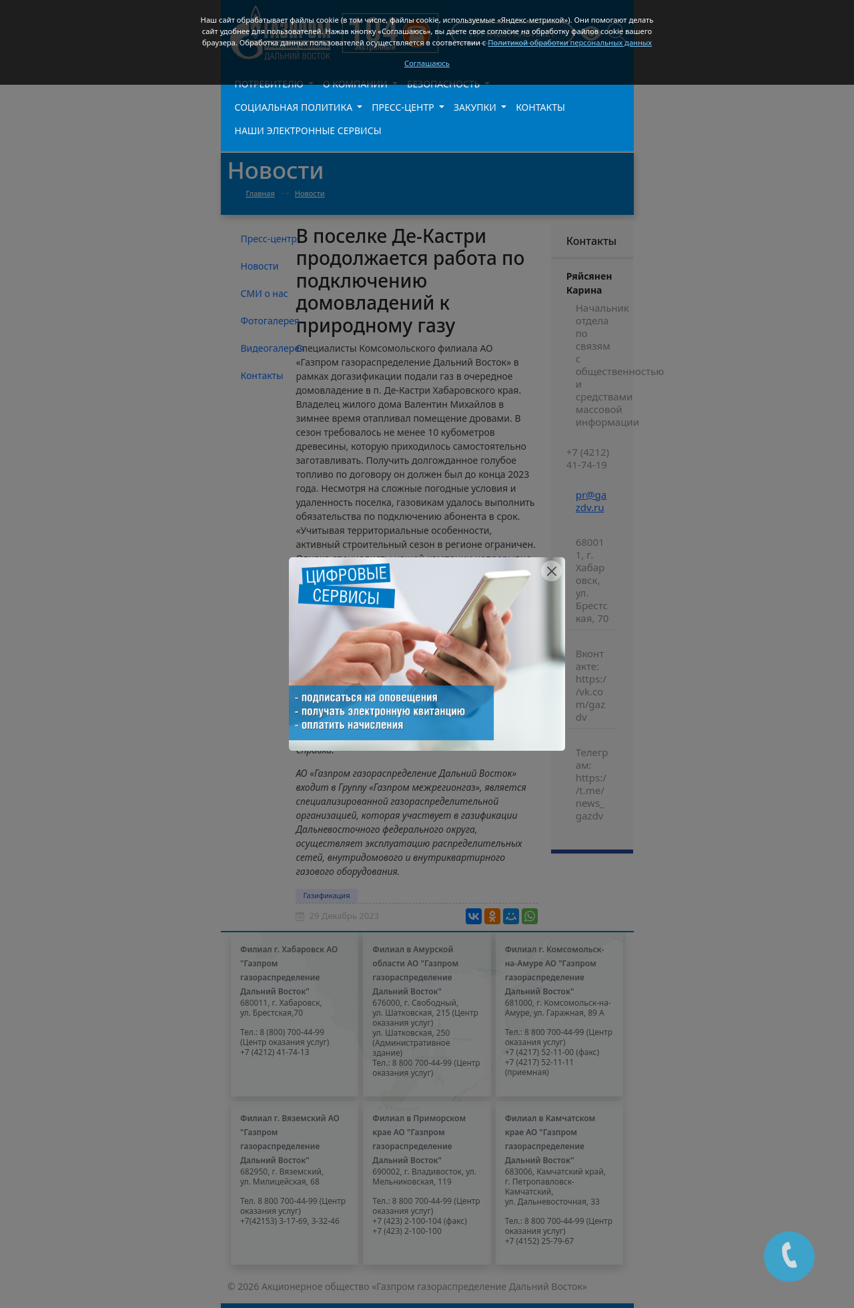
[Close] (551, 571)
